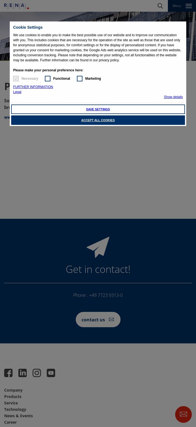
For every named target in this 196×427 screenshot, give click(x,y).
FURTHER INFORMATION (33, 87)
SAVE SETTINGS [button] (98, 109)
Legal (17, 92)
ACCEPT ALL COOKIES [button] (98, 120)
